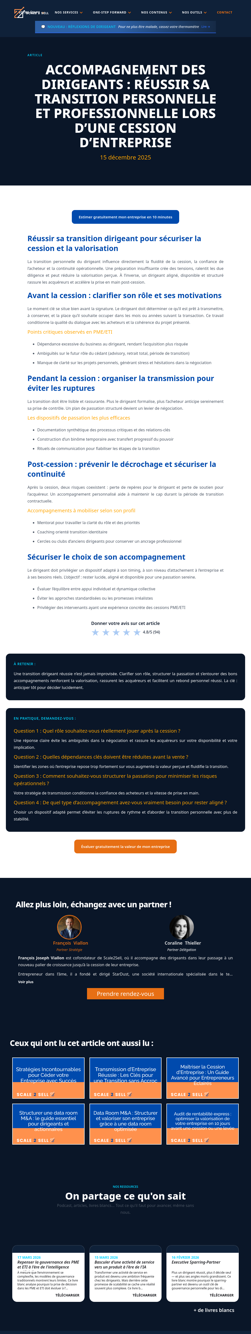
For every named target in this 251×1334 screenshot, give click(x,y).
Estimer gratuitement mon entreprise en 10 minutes (125, 216)
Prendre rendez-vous (125, 994)
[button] (69, 12)
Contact (224, 12)
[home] (31, 12)
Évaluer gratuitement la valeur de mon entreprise (125, 846)
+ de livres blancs (214, 1310)
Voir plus (26, 981)
